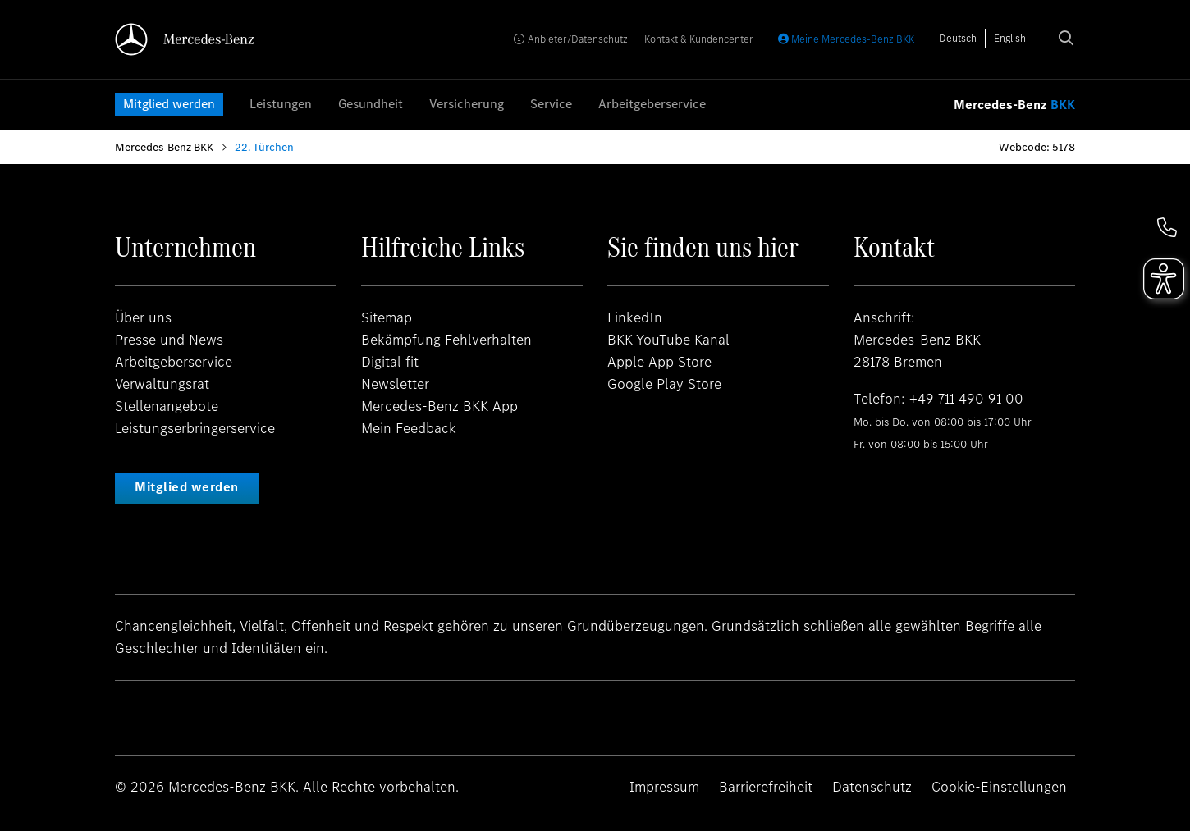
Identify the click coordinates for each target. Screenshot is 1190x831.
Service (551, 103)
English (1010, 38)
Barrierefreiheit (765, 787)
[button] (1167, 227)
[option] (1010, 38)
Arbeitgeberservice (652, 103)
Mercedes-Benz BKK (164, 147)
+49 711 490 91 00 (966, 399)
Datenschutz (872, 787)
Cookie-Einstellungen (999, 787)
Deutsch (958, 38)
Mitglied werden (169, 103)
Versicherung (466, 103)
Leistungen (280, 103)
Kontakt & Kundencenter (698, 39)
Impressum (664, 787)
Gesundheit (370, 103)
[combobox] (958, 38)
